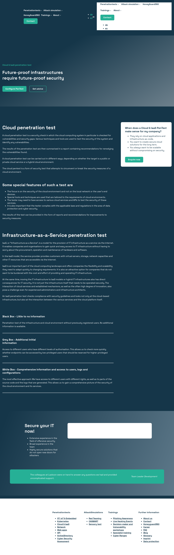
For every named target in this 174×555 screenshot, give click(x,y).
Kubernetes (63, 521)
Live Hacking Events (123, 521)
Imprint (146, 538)
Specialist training (122, 532)
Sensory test (95, 524)
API (58, 532)
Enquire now (134, 159)
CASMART (93, 521)
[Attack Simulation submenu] (61, 10)
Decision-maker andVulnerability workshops (123, 527)
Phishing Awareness (123, 518)
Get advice (38, 88)
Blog (145, 532)
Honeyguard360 (151, 524)
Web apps (62, 530)
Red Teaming (95, 518)
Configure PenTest (14, 88)
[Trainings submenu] (51, 15)
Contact (31, 21)
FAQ (145, 530)
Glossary (147, 535)
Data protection (151, 541)
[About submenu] (60, 15)
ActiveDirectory (65, 535)
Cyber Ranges (120, 535)
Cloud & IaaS (63, 524)
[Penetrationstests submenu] (41, 10)
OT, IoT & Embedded (66, 518)
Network (61, 527)
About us (147, 518)
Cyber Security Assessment (64, 540)
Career (146, 527)
